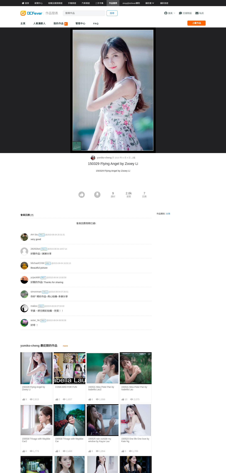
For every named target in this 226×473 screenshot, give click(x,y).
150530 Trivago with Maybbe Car (69, 440)
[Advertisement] (113, 183)
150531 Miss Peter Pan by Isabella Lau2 (101, 388)
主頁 (22, 23)
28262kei (35, 248)
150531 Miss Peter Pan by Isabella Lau (134, 388)
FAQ (96, 23)
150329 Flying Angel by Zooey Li (33, 388)
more (65, 346)
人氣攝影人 (39, 23)
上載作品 (196, 23)
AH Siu (34, 234)
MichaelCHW (37, 263)
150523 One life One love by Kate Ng (135, 440)
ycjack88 (35, 277)
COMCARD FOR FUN (66, 387)
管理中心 (80, 23)
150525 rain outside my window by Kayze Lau (99, 440)
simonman (36, 291)
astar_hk (35, 320)
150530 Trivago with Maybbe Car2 (36, 440)
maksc (34, 306)
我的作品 (60, 24)
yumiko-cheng (101, 157)
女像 (168, 214)
